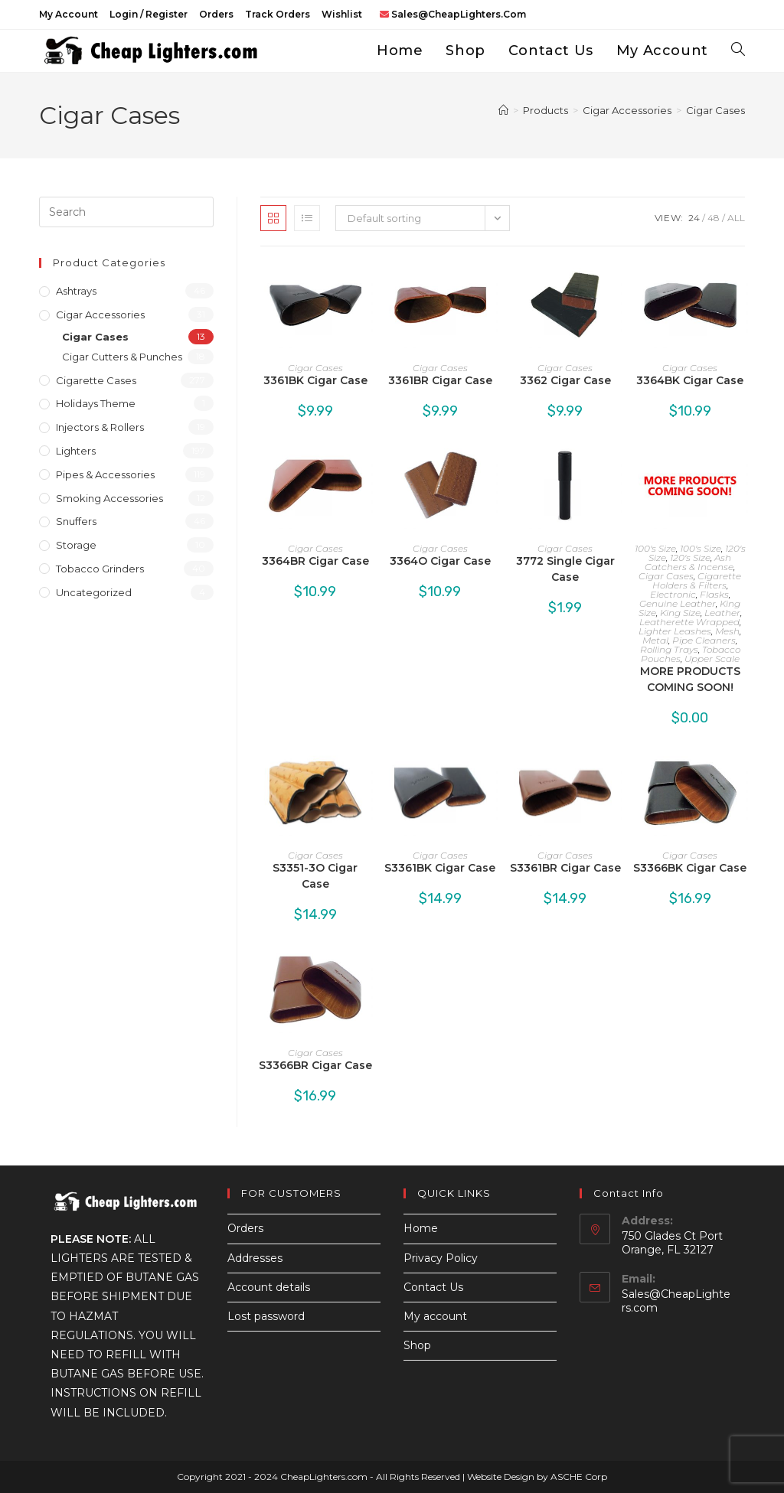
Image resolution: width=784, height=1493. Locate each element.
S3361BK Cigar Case (439, 868)
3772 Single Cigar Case (565, 569)
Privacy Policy (440, 1258)
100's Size (655, 548)
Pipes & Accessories (105, 474)
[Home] (503, 110)
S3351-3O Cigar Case (315, 876)
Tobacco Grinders (100, 568)
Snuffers (76, 521)
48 (713, 217)
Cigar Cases (715, 110)
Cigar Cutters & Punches (122, 356)
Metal (655, 640)
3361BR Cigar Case (440, 380)
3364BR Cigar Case (315, 561)
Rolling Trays (669, 649)
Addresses (255, 1258)
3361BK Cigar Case (315, 380)
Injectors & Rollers (100, 427)
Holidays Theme (96, 403)
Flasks (714, 594)
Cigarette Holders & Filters (697, 580)
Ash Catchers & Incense (689, 562)
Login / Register (148, 14)
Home (420, 1228)
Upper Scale (712, 658)
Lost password (266, 1316)
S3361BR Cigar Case (565, 868)
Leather (722, 612)
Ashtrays (76, 291)
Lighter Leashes (675, 631)
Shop (417, 1345)
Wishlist (342, 14)
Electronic (673, 594)
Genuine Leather (677, 603)
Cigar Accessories (100, 314)
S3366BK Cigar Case (689, 868)
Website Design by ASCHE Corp (537, 1476)
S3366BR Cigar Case (315, 1065)
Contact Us (433, 1287)
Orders (216, 14)
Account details (268, 1287)
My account (68, 14)
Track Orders (277, 14)
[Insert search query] (126, 212)
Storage (76, 545)
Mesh (727, 631)
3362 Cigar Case (565, 380)
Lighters (76, 451)
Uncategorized (94, 592)
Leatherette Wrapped (689, 622)
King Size (680, 612)
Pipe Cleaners (704, 640)
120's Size (690, 557)
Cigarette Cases (96, 380)
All (736, 217)
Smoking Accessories (109, 498)
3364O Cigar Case (440, 561)
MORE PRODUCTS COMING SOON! (690, 679)
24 (694, 217)
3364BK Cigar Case (689, 380)
